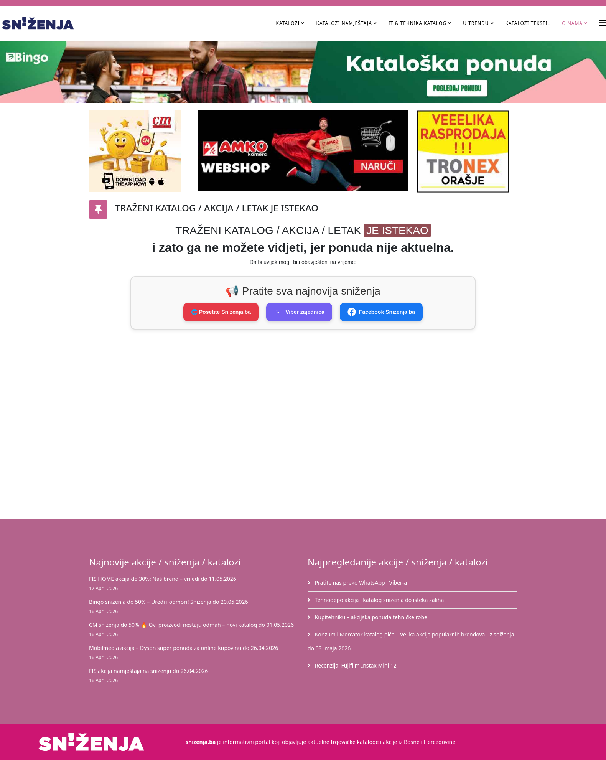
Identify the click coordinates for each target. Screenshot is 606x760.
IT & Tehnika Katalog (418, 23)
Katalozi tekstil (528, 23)
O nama (572, 23)
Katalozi (288, 23)
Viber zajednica (299, 312)
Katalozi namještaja (344, 23)
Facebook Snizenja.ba (381, 312)
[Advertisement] (307, 379)
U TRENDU (476, 23)
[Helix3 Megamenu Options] (602, 23)
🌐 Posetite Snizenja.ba (221, 312)
